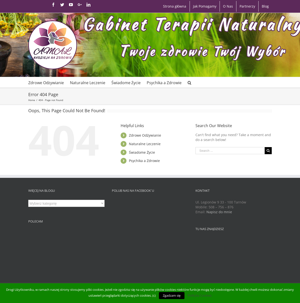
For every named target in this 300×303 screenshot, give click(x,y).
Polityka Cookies (200, 295)
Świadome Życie (142, 152)
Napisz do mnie (219, 212)
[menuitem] (174, 6)
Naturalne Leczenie (145, 143)
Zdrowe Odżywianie (145, 135)
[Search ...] (230, 150)
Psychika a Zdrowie (144, 160)
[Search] (189, 82)
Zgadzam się (172, 295)
